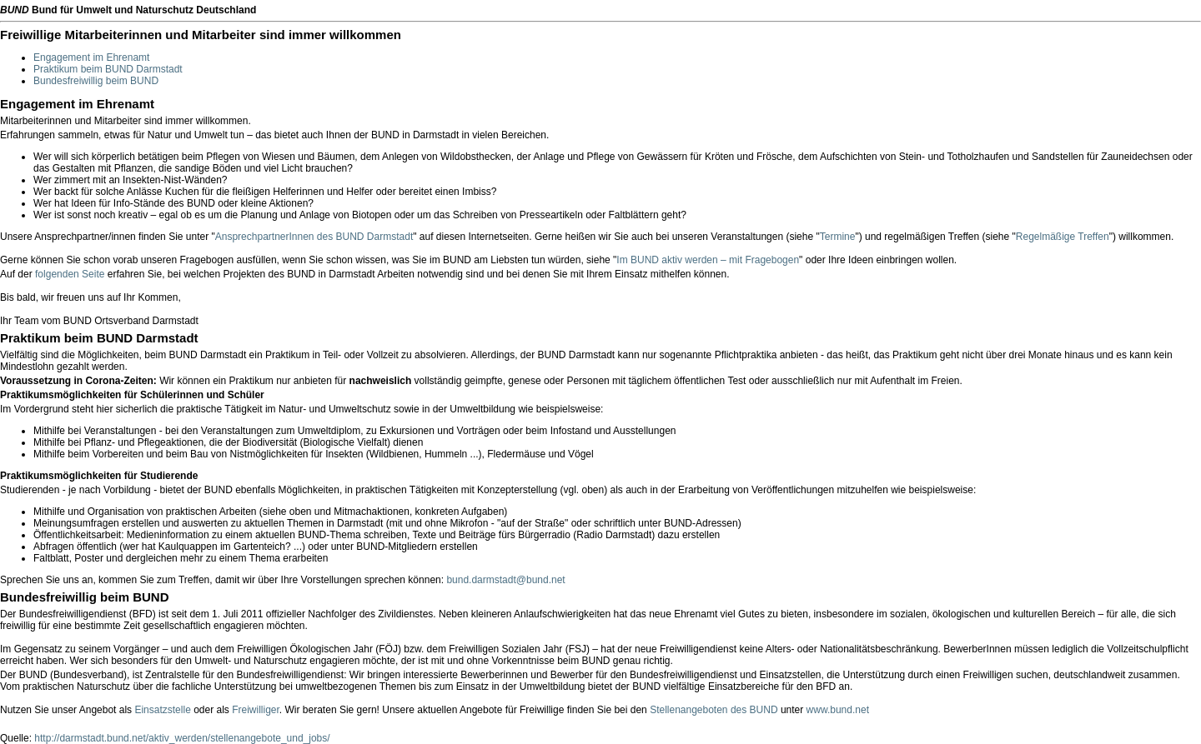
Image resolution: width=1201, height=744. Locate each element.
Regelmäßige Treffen (1062, 236)
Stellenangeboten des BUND (713, 710)
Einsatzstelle (162, 710)
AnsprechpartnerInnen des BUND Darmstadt (314, 236)
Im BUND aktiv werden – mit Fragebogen (707, 260)
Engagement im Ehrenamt (91, 57)
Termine (838, 236)
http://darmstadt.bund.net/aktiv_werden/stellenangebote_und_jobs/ (181, 738)
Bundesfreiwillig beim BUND (95, 81)
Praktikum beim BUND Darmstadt (108, 69)
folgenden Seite (69, 274)
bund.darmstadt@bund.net (505, 580)
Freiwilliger (255, 710)
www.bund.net (838, 710)
